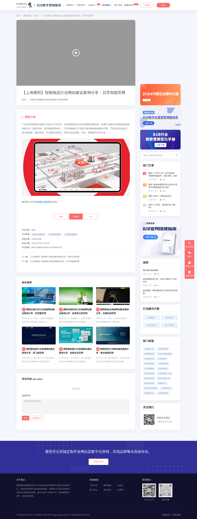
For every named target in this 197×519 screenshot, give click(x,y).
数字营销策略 (80, 322)
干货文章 (81, 5)
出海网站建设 (163, 349)
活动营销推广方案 (164, 373)
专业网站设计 (149, 359)
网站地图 (177, 515)
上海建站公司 (149, 349)
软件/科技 (151, 325)
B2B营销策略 (149, 373)
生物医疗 (74, 318)
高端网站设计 (149, 393)
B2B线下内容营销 (150, 388)
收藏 (61, 216)
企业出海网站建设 (164, 354)
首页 (18, 16)
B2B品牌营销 (149, 383)
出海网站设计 (166, 388)
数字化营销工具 (40, 322)
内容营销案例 (62, 100)
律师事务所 (112, 358)
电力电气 (37, 358)
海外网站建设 (149, 364)
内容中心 (70, 5)
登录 (163, 5)
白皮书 (94, 5)
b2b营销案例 (68, 322)
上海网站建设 (163, 364)
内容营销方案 (27, 322)
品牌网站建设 (149, 354)
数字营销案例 (38, 100)
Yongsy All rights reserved (60, 515)
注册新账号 (37, 418)
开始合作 (98, 461)
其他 (36, 16)
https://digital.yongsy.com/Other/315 (46, 247)
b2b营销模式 (122, 318)
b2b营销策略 (80, 361)
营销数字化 (162, 383)
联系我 (120, 490)
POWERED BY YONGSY (80, 515)
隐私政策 (166, 515)
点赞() (76, 216)
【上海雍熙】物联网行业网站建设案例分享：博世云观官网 (50, 256)
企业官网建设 (149, 369)
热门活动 (118, 5)
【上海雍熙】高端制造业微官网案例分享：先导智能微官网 (50, 261)
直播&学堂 (131, 5)
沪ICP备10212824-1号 (24, 515)
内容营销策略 (50, 100)
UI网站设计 (162, 359)
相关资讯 (107, 490)
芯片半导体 (169, 325)
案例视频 (107, 5)
